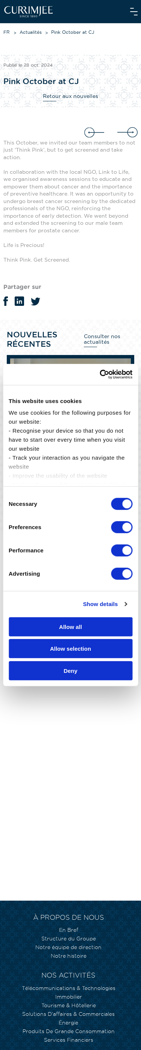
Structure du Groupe (68, 939)
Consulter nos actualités (102, 338)
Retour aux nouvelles (70, 96)
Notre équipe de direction (68, 947)
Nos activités (68, 975)
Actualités (31, 32)
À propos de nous (68, 917)
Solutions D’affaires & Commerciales (68, 1014)
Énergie (68, 1023)
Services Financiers (68, 1040)
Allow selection (70, 648)
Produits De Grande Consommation (69, 1031)
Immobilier (68, 997)
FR (6, 32)
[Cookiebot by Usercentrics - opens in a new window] (100, 374)
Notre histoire (68, 956)
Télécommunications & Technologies (68, 988)
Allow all (70, 626)
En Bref (68, 930)
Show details (100, 604)
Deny (70, 670)
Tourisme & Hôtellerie (68, 1005)
